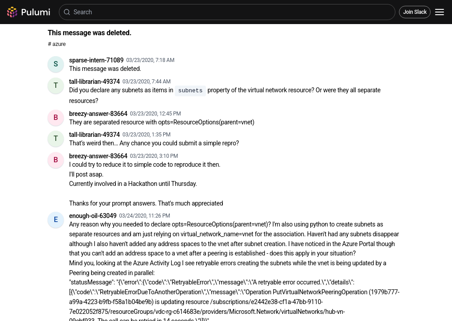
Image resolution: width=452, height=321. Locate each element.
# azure (57, 44)
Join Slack (415, 12)
